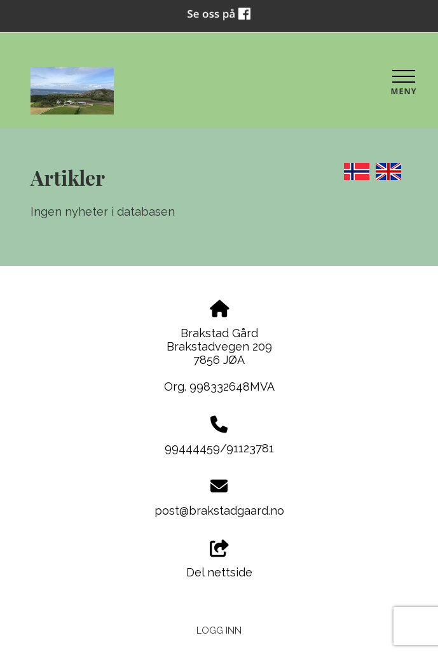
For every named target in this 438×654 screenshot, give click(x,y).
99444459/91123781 (219, 448)
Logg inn (219, 630)
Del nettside (219, 560)
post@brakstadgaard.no (219, 510)
